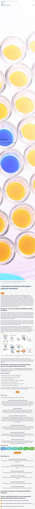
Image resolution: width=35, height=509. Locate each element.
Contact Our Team (17, 452)
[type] (3, 1)
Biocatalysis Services (6, 281)
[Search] (33, 1)
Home (2, 281)
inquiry (2, 293)
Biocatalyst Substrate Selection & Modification (18, 281)
